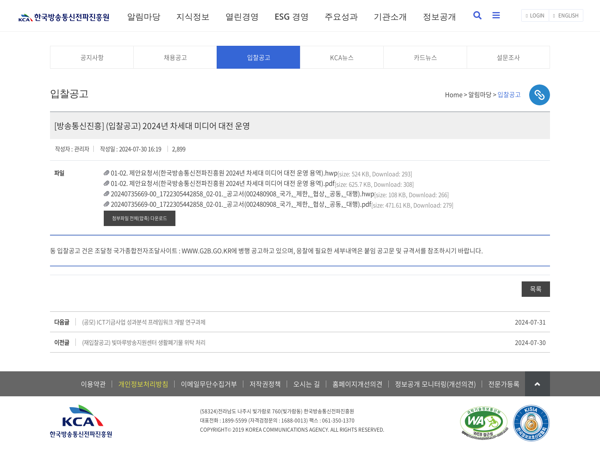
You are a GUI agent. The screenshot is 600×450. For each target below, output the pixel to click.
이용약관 (93, 384)
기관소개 (390, 16)
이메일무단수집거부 (209, 384)
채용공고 (175, 57)
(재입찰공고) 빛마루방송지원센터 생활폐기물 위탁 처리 (143, 342)
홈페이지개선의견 (357, 384)
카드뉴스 (425, 57)
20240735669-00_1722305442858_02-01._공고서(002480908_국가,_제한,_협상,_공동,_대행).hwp (242, 193)
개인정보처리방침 (143, 384)
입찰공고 (258, 57)
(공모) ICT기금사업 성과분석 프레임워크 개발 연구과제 (143, 322)
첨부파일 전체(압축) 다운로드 (139, 218)
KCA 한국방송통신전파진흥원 (64, 14)
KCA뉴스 (342, 57)
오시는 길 (306, 384)
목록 (536, 288)
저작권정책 (265, 384)
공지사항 (92, 57)
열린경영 (242, 16)
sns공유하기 (539, 95)
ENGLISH (566, 15)
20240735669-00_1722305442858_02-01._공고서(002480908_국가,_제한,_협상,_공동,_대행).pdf (241, 204)
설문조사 (508, 57)
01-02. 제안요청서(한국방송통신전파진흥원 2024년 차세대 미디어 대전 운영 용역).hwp (224, 172)
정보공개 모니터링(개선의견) (435, 384)
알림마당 (143, 16)
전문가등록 (504, 384)
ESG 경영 (292, 16)
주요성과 (341, 16)
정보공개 (439, 16)
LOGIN (535, 15)
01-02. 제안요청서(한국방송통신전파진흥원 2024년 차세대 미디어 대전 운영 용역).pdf (223, 183)
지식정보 (193, 16)
